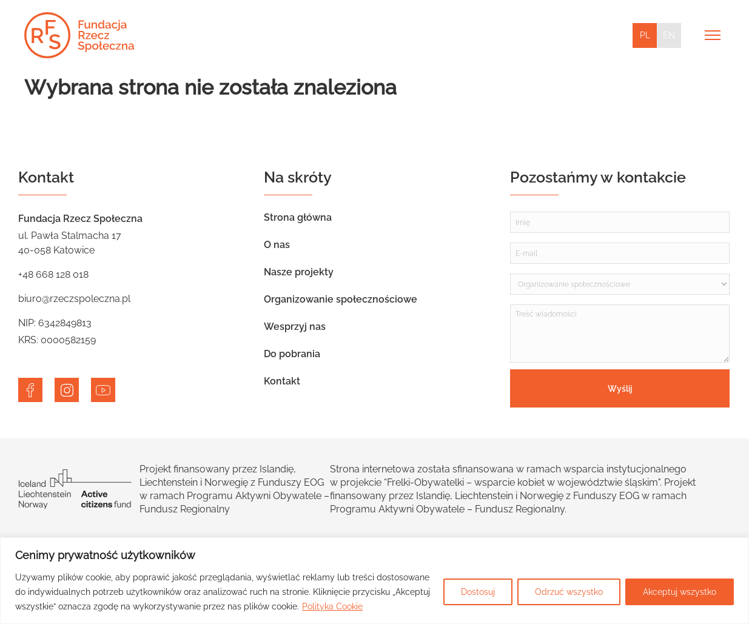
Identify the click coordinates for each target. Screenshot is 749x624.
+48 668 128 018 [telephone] (53, 274)
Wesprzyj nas (295, 326)
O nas (277, 244)
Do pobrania (292, 354)
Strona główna (298, 217)
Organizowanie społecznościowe (340, 299)
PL (645, 35)
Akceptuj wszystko (679, 592)
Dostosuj (478, 592)
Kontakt (282, 381)
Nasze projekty (299, 272)
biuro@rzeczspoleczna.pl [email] (74, 298)
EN (669, 35)
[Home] (79, 35)
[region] (374, 580)
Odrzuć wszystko (569, 592)
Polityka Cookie (332, 606)
